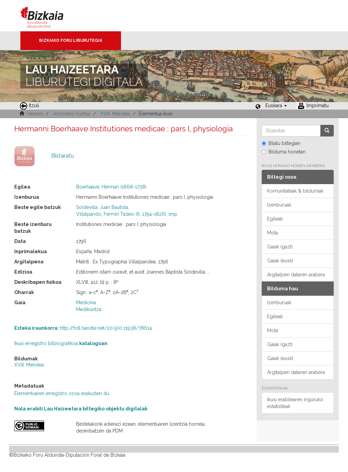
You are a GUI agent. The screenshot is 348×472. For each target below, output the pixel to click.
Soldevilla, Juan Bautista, (102, 207)
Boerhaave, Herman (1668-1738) (111, 187)
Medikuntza (88, 309)
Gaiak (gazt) (280, 246)
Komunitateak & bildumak (295, 191)
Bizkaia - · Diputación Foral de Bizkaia (49, 15)
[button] (276, 105)
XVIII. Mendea (115, 113)
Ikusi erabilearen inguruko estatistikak (295, 403)
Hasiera (35, 113)
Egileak (275, 219)
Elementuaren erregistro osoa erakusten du (61, 393)
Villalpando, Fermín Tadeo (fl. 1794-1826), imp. (127, 214)
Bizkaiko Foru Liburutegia (70, 40)
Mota (272, 232)
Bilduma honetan (284, 151)
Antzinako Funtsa (71, 113)
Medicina (86, 302)
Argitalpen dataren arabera (296, 274)
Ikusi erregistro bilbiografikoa (60, 343)
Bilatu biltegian (281, 143)
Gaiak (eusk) (280, 260)
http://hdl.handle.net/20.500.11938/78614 (83, 328)
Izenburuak (279, 205)
